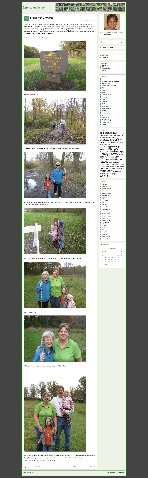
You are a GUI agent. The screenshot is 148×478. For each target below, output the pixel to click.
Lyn (33, 466)
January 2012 (105, 211)
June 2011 (105, 227)
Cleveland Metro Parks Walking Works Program (69, 458)
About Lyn (105, 55)
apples (103, 133)
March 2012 (105, 207)
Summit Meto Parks (90, 466)
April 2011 (104, 232)
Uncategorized (106, 117)
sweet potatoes (109, 169)
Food (103, 99)
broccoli (120, 135)
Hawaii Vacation (106, 108)
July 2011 (104, 225)
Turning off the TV (107, 113)
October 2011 (105, 218)
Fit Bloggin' (105, 97)
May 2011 (104, 229)
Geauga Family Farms (112, 153)
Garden (104, 104)
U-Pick (103, 115)
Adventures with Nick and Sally (110, 81)
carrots (103, 140)
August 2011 (105, 223)
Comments (106, 68)
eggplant (111, 147)
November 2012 (106, 188)
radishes (117, 164)
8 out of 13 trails (86, 29)
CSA (103, 88)
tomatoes (106, 171)
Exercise (104, 90)
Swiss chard (120, 168)
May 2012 (104, 202)
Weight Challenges (107, 120)
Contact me (105, 57)
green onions (111, 157)
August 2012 (105, 195)
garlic (110, 152)
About (103, 79)
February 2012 (106, 209)
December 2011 (106, 214)
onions (116, 162)
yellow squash (106, 173)
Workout (104, 124)
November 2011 (106, 216)
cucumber (119, 144)
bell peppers (119, 133)
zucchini (104, 175)
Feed (105, 66)
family (102, 149)
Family (32, 20)
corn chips (114, 144)
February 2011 (106, 236)
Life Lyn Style (34, 7)
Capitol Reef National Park (109, 85)
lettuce (104, 161)
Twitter (104, 70)
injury (118, 157)
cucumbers (103, 147)
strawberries (114, 166)
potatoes (110, 164)
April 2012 (104, 204)
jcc (101, 159)
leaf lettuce (117, 159)
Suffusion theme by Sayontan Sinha (116, 472)
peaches (103, 164)
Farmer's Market (106, 95)
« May (106, 264)
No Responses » (90, 20)
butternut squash (105, 138)
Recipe (104, 110)
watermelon (117, 171)
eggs (117, 146)
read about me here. (107, 34)
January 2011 (105, 239)
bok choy (113, 135)
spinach (107, 166)
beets (110, 132)
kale (105, 159)
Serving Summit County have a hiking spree (66, 26)
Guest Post (105, 106)
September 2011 (106, 220)
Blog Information (106, 83)
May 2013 (104, 184)
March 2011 (105, 234)
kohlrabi (109, 159)
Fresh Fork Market (109, 150)
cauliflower (110, 140)
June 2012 (105, 200)
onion (111, 162)
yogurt (114, 174)
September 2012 (106, 193)
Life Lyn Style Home (107, 47)
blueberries (104, 135)
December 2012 (106, 186)
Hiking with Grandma (41, 17)
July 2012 (104, 198)
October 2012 (105, 191)
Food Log (104, 101)
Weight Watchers (106, 122)
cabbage (115, 137)
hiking (83, 466)
